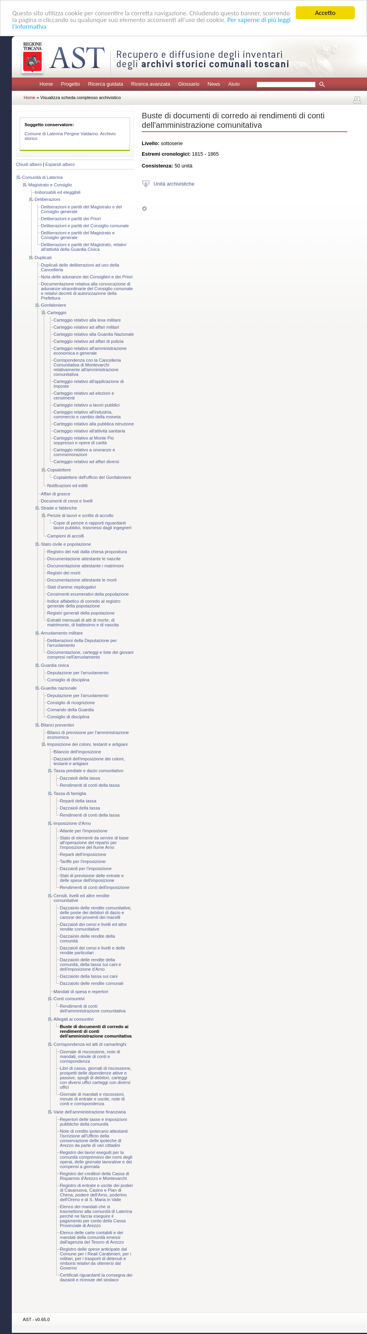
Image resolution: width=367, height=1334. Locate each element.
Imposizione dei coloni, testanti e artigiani (87, 744)
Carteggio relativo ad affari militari (86, 327)
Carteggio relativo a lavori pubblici (87, 405)
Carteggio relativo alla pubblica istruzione (94, 423)
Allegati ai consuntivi (73, 1019)
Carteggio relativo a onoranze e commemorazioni (84, 452)
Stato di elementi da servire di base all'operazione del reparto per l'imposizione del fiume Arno (94, 842)
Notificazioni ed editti (67, 485)
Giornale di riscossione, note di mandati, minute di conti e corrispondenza (90, 1056)
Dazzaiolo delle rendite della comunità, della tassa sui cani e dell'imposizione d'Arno (90, 964)
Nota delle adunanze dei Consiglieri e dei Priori (87, 276)
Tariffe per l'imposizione (83, 861)
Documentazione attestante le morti (82, 580)
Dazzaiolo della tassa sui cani (89, 976)
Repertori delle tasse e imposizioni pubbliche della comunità (93, 1121)
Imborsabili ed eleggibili (57, 192)
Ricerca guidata (105, 84)
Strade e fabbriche (59, 508)
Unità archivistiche (174, 183)
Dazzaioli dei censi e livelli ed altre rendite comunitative (93, 926)
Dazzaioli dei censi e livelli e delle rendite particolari (92, 950)
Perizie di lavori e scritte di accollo (80, 515)
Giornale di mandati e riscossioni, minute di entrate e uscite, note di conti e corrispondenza (92, 1099)
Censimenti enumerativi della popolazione (88, 594)
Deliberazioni (47, 199)
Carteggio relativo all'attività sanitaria (89, 431)
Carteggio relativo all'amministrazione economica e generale (90, 350)
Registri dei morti (63, 572)
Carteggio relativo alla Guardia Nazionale (94, 334)
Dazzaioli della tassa (80, 778)
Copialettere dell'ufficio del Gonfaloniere (92, 477)
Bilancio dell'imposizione (77, 751)
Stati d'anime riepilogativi (71, 587)
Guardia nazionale (59, 688)
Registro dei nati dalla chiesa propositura (87, 551)
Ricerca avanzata (150, 84)
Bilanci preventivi (57, 725)
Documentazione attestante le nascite (84, 558)
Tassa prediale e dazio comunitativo (88, 770)
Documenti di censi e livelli (67, 501)
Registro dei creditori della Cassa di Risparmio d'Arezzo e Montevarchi (94, 1176)
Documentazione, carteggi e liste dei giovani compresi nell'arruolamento (90, 654)
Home (46, 84)
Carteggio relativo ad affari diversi (86, 461)
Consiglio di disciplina (68, 679)
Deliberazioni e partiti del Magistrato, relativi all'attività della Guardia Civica (83, 247)
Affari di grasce (55, 493)
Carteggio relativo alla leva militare (87, 320)
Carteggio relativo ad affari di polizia (89, 341)
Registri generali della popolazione (81, 613)
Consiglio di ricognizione (71, 702)
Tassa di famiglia (70, 793)
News (214, 84)
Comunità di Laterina (42, 177)
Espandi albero (60, 164)
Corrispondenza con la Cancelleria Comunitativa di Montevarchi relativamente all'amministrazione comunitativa (87, 367)
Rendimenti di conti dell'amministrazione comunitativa (93, 1008)
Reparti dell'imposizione (83, 854)
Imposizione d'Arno (72, 823)
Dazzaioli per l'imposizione (85, 868)
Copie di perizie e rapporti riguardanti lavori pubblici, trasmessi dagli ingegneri (93, 525)
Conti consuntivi (69, 998)
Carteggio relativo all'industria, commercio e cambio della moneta (87, 414)
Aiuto (233, 84)
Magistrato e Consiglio (50, 184)
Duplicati (43, 257)
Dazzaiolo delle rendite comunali (91, 983)
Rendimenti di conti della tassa (90, 785)
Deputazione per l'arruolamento (78, 672)
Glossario (188, 84)
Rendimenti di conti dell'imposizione (95, 887)
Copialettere (59, 469)
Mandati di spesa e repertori (81, 991)
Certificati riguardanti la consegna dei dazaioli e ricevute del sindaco (96, 1277)
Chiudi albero (29, 164)
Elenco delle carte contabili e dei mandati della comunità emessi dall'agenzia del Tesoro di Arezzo (92, 1237)
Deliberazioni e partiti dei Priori (71, 218)
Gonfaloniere (53, 305)
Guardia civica (55, 665)
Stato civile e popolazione (66, 544)
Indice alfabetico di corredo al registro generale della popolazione (83, 603)
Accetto (325, 13)
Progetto (70, 84)
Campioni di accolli (65, 536)
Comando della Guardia (70, 709)
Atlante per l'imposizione (84, 830)
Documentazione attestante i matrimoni (85, 565)
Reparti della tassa (78, 801)
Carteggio (57, 312)
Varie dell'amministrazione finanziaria (90, 1112)
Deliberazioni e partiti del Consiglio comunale (85, 225)
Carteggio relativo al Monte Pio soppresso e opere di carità (84, 440)
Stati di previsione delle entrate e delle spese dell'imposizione (92, 878)
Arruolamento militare (62, 633)
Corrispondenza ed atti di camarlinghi (90, 1044)
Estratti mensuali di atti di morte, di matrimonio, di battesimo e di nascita (83, 622)
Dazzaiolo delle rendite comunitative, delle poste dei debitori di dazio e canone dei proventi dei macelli (96, 912)
